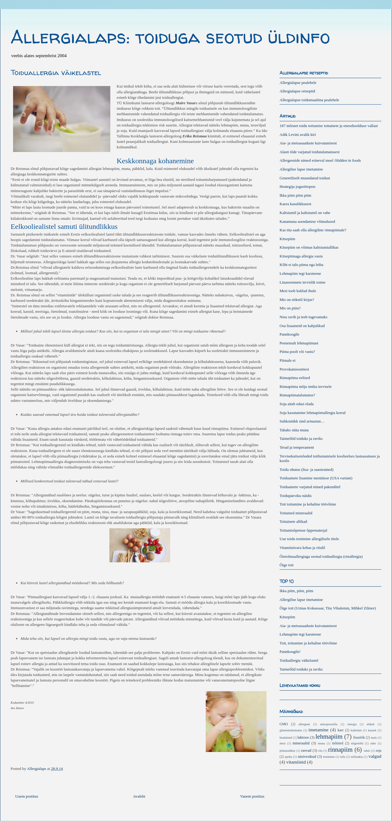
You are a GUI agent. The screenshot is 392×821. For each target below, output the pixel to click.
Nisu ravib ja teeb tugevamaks (303, 317)
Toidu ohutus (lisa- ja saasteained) (306, 469)
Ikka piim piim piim (295, 195)
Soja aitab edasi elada (297, 404)
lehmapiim (328, 736)
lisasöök (359, 738)
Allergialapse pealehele (298, 82)
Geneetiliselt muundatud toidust (305, 178)
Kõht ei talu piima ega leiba (301, 264)
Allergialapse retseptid (297, 91)
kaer (341, 730)
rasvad (306, 750)
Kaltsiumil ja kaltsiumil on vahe (305, 212)
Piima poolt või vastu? (297, 351)
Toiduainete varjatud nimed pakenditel (310, 487)
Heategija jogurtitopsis (297, 186)
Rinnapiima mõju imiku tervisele (306, 386)
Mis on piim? (290, 308)
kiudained (286, 737)
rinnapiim (340, 749)
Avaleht (139, 796)
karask (372, 730)
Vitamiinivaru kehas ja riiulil (302, 547)
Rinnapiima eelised (295, 377)
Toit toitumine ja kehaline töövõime (308, 504)
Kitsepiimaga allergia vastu (301, 256)
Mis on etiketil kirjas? (297, 299)
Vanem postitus (252, 796)
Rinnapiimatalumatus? (297, 395)
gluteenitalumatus (291, 730)
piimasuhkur (287, 750)
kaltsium (356, 730)
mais (374, 737)
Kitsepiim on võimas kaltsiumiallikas (309, 247)
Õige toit (287, 565)
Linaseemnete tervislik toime (302, 282)
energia (351, 724)
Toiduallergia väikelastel (299, 660)
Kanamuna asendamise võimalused (307, 221)
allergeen (304, 724)
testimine (329, 756)
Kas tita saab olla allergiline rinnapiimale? (313, 230)
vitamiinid (296, 761)
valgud (375, 756)
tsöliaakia (357, 756)
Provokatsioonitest (294, 369)
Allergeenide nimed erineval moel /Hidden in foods (320, 160)
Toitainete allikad (293, 521)
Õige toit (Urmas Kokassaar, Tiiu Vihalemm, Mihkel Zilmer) (328, 608)
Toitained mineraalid (296, 513)
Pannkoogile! (290, 651)
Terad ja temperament (297, 447)
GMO (284, 724)
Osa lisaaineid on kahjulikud (302, 325)
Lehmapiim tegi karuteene (300, 273)
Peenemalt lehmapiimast (299, 343)
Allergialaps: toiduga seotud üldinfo (170, 36)
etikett (371, 724)
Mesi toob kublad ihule (298, 290)
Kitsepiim (287, 238)
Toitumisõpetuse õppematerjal (303, 530)
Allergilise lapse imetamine (301, 169)
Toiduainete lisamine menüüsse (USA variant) (316, 478)
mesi (283, 743)
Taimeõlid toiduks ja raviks (301, 438)
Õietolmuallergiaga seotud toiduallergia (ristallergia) (321, 556)
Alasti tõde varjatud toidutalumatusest (310, 152)
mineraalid (301, 743)
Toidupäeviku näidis (296, 495)
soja (378, 751)
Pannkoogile (289, 334)
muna (321, 743)
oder (373, 743)
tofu (342, 756)
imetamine (318, 729)
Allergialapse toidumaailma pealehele (309, 100)
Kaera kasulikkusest (295, 204)
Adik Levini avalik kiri (298, 134)
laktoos (303, 737)
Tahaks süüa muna (294, 430)
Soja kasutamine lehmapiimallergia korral (313, 412)
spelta (288, 756)
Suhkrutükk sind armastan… (302, 421)
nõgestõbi (357, 743)
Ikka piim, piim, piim (296, 590)
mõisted (337, 743)
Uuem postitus (26, 796)
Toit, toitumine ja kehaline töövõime (308, 643)
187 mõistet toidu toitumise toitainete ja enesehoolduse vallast (329, 125)
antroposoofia (328, 724)
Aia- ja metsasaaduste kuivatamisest (308, 143)
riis (320, 750)
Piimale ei (287, 360)
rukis (367, 750)
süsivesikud (307, 756)
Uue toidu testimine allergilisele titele (309, 538)
